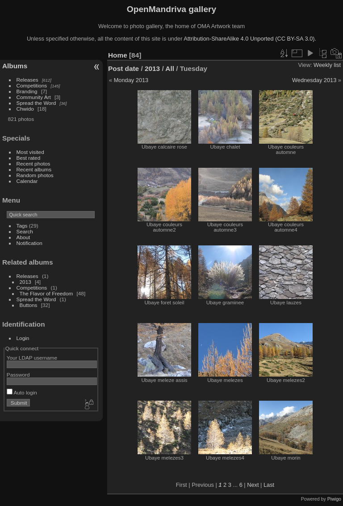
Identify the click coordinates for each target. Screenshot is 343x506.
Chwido (25, 109)
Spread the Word (36, 103)
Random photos (35, 175)
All (169, 68)
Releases (27, 80)
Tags (22, 225)
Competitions (32, 85)
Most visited (30, 152)
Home (117, 55)
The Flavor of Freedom (46, 293)
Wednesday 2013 (314, 80)
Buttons (29, 305)
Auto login (22, 392)
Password (18, 374)
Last (269, 484)
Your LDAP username (32, 358)
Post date (123, 68)
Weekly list (327, 65)
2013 (25, 282)
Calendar (27, 181)
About (23, 237)
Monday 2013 (131, 80)
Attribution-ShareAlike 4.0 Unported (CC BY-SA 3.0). (250, 38)
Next (253, 484)
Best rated (29, 158)
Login (23, 338)
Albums (14, 66)
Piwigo (334, 499)
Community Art (34, 97)
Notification (29, 243)
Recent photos (33, 163)
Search (25, 231)
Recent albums (34, 169)
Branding (27, 91)
